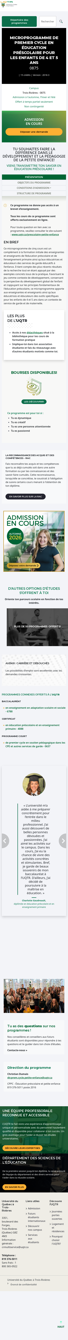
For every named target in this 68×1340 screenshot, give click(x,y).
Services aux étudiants (33, 1238)
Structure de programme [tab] (34, 193)
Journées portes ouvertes (57, 1215)
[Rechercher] (47, 21)
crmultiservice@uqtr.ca (10, 1247)
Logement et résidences (58, 1227)
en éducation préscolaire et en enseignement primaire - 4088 (32, 726)
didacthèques (35, 332)
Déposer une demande (34, 131)
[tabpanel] (34, 319)
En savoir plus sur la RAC (25, 496)
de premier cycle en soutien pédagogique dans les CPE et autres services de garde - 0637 (35, 744)
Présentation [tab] (34, 177)
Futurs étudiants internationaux (35, 1217)
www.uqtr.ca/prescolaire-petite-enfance (35, 234)
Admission (34, 1208)
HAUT (60, 1325)
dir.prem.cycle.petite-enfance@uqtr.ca (29, 1077)
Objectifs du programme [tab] (34, 182)
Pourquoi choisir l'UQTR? (57, 1240)
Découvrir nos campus (35, 1227)
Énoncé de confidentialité (24, 1284)
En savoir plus (14, 1187)
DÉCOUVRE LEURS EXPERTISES (22, 1148)
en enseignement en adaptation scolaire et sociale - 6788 (36, 709)
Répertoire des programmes (19, 21)
